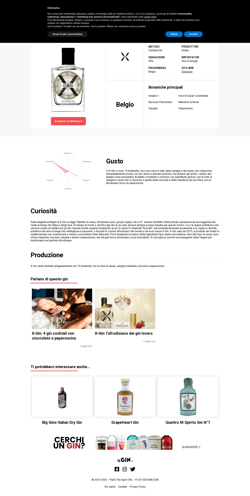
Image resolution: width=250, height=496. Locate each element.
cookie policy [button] (150, 17)
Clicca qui (187, 71)
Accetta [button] (193, 34)
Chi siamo (110, 486)
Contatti (122, 486)
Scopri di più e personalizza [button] (67, 34)
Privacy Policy (138, 486)
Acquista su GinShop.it (68, 121)
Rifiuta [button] (174, 34)
